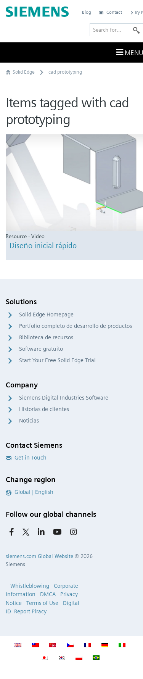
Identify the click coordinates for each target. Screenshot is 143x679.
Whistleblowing (29, 585)
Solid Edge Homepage (46, 314)
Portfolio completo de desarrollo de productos (75, 326)
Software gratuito (41, 348)
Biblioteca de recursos (46, 337)
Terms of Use (42, 603)
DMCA (48, 594)
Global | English (29, 492)
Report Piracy (30, 611)
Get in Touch (26, 457)
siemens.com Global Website (39, 556)
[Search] (136, 30)
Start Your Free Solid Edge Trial (57, 360)
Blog (86, 12)
